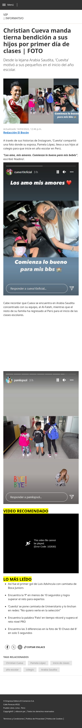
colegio (30, 669)
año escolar (12, 669)
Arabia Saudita (49, 669)
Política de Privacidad (35, 718)
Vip (5, 15)
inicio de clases (61, 663)
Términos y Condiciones (13, 718)
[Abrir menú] (10, 5)
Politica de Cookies (54, 718)
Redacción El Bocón (16, 132)
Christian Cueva (14, 663)
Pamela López (38, 663)
